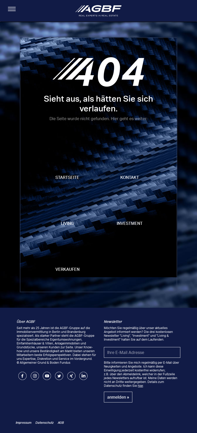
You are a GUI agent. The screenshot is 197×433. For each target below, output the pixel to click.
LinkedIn (83, 374)
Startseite (67, 177)
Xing (70, 374)
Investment (130, 223)
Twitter (59, 374)
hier (140, 386)
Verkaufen (67, 269)
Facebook (22, 374)
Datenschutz (44, 423)
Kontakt (129, 177)
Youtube (47, 374)
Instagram (35, 374)
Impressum (23, 423)
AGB (61, 423)
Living (67, 223)
